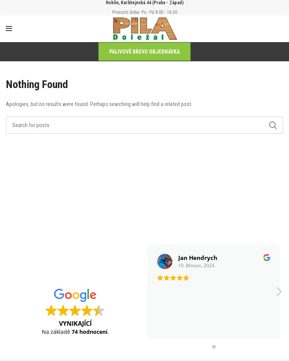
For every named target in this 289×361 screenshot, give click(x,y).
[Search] (144, 125)
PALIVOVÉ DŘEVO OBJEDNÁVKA (144, 52)
